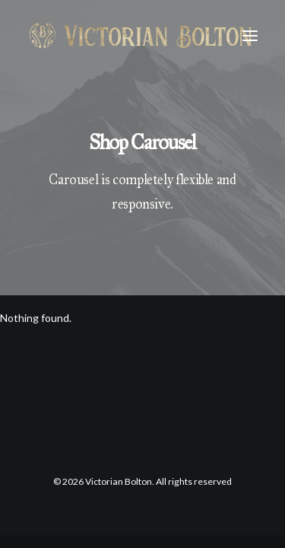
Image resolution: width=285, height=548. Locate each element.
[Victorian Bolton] (140, 36)
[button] (250, 36)
